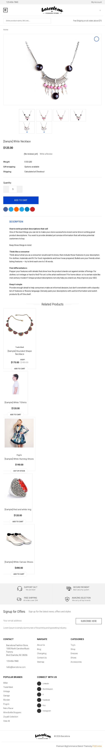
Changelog (41, 653)
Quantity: (7, 182)
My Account (95, 2)
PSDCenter (97, 746)
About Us (41, 644)
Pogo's (6, 703)
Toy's (73, 644)
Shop (73, 649)
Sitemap (40, 661)
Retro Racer (8, 708)
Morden (6, 699)
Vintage (6, 691)
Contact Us (42, 657)
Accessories (76, 661)
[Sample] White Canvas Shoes (19, 562)
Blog (39, 649)
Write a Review (46, 154)
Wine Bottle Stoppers (12, 712)
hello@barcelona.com (16, 666)
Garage (6, 695)
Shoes (73, 657)
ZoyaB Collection (10, 716)
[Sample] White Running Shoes (19, 459)
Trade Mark (8, 687)
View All (6, 720)
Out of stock (19, 471)
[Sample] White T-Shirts (16, 403)
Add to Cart (19, 369)
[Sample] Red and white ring (18, 510)
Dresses (74, 653)
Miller (5, 682)
